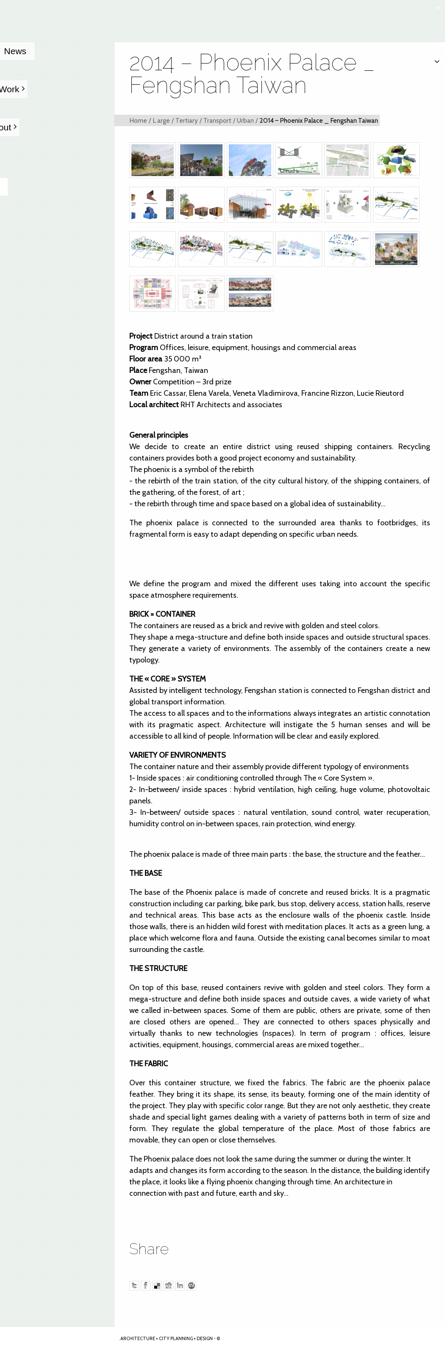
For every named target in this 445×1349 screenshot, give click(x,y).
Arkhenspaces (57, 1338)
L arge (161, 120)
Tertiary (186, 120)
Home (138, 120)
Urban (245, 120)
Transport (217, 120)
